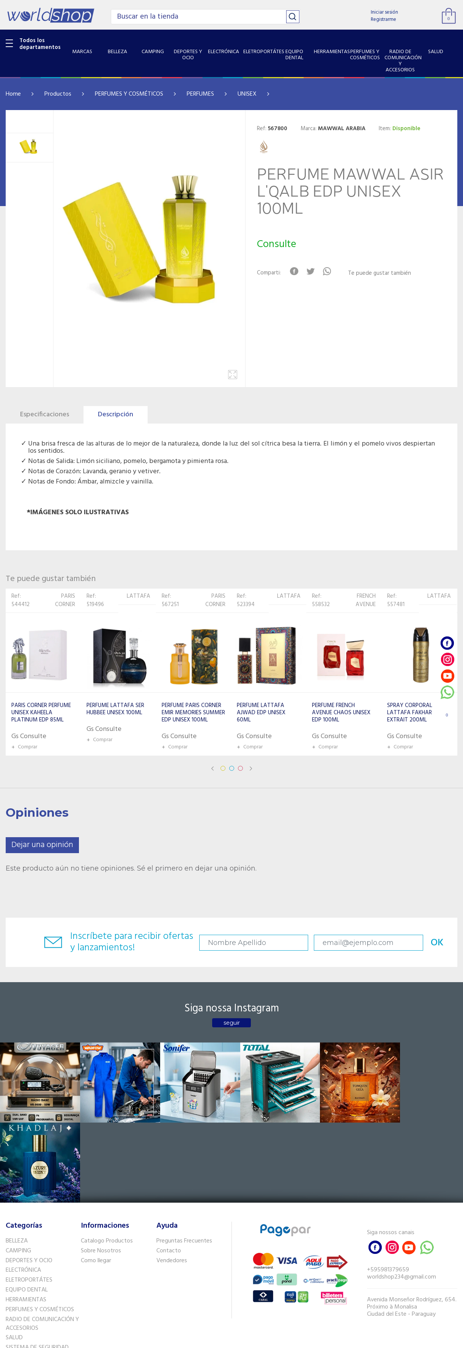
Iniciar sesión (384, 12)
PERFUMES (200, 94)
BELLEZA (17, 1159)
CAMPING (18, 1168)
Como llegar (96, 1178)
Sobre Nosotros (101, 1168)
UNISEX (247, 94)
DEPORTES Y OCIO (29, 1178)
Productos (57, 94)
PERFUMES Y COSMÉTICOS (129, 94)
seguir (232, 1022)
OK (427, 943)
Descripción (115, 414)
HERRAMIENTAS (26, 1217)
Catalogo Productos (107, 1159)
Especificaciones (44, 414)
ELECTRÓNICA (23, 1188)
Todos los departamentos (40, 44)
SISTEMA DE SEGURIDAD (37, 1265)
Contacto (168, 1168)
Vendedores (171, 1178)
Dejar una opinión (42, 845)
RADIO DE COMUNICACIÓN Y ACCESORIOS (42, 1241)
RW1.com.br (257, 1339)
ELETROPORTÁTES (29, 1198)
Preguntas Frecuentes (184, 1159)
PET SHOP (18, 1285)
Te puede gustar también (379, 273)
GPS (11, 1275)
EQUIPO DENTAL (27, 1208)
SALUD (14, 1255)
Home (13, 94)
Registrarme (383, 20)
